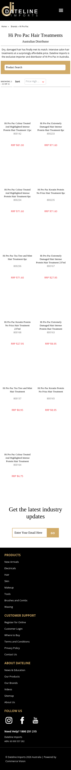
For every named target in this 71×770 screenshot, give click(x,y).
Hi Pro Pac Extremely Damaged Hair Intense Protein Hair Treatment (50, 325)
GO (53, 533)
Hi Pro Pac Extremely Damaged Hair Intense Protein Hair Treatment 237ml (51, 259)
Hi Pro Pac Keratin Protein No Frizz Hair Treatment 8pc (51, 191)
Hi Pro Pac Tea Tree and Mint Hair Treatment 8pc (17, 257)
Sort (17, 81)
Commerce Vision (15, 761)
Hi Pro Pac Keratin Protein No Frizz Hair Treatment (51, 390)
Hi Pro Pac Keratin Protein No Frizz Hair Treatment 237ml (17, 325)
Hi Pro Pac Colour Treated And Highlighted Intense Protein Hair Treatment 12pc (17, 126)
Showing (6, 82)
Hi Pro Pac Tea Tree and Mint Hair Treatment (17, 390)
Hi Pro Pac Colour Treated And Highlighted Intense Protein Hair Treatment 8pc (17, 193)
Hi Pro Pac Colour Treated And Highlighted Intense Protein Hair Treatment (17, 458)
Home (4, 26)
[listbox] (35, 82)
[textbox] (32, 67)
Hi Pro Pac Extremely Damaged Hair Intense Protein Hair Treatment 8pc (50, 126)
